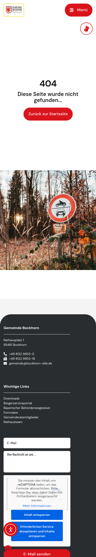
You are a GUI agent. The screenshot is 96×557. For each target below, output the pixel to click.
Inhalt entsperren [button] (37, 515)
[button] (78, 10)
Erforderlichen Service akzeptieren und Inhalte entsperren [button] (37, 531)
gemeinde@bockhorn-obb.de (30, 363)
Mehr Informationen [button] (37, 506)
